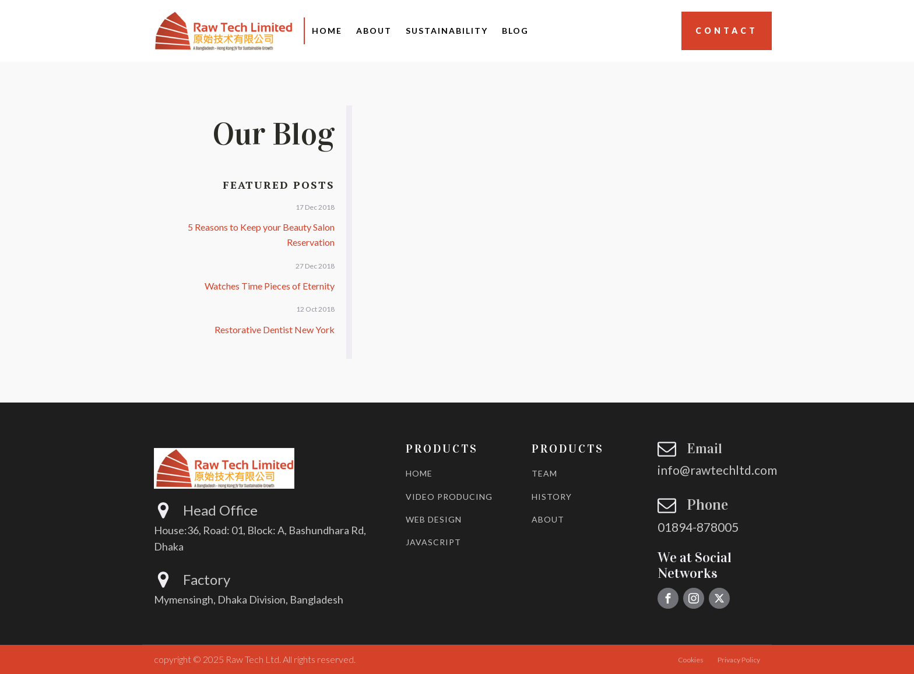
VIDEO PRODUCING (449, 496)
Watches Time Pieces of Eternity (270, 285)
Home (327, 31)
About (374, 31)
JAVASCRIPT (433, 542)
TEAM (544, 473)
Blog (515, 31)
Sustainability (447, 31)
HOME (419, 473)
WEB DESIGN (434, 519)
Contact (726, 31)
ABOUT (548, 519)
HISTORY (552, 496)
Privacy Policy (739, 659)
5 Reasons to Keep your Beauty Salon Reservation (261, 234)
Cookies (691, 659)
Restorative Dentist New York (275, 329)
